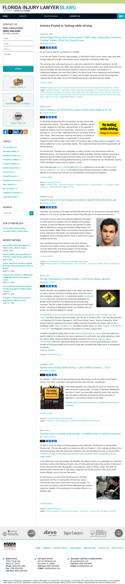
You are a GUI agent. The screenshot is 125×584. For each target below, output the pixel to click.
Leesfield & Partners (84, 88)
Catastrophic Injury (53, 261)
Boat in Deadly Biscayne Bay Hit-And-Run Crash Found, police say (17, 242)
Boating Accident (11, 150)
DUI (110, 264)
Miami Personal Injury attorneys (100, 92)
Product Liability (11, 156)
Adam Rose (79, 167)
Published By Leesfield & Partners (114, 8)
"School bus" (65, 90)
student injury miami (51, 97)
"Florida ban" (50, 421)
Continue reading (46, 82)
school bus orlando (105, 94)
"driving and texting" (82, 185)
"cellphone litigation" (66, 264)
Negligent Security (11, 170)
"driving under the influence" (69, 511)
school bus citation (52, 94)
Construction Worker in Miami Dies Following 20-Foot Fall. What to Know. (17, 262)
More (120, 16)
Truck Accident (114, 88)
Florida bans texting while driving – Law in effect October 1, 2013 (75, 367)
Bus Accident (63, 88)
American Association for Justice (88, 333)
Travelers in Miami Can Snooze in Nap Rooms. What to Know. (17, 281)
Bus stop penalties (87, 90)
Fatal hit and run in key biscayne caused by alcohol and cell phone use (78, 200)
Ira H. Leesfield (63, 167)
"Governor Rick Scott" (96, 511)
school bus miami (92, 94)
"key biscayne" (92, 264)
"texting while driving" (56, 187)
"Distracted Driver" (52, 185)
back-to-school (76, 90)
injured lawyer (56, 92)
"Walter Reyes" (103, 264)
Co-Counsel (18, 97)
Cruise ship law (18, 114)
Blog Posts (118, 546)
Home (11, 16)
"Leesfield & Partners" (53, 90)
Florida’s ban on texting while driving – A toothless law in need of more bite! (80, 433)
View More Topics (10, 183)
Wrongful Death (82, 261)
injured (48, 92)
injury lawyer (76, 92)
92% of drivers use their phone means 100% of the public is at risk (75, 109)
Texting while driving (99, 88)
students (62, 97)
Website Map (92, 546)
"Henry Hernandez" (80, 264)
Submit (18, 69)
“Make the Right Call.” (64, 326)
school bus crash (65, 94)
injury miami (85, 92)
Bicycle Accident (52, 88)
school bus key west (78, 94)
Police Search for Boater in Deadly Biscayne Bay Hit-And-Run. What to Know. (17, 252)
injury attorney (66, 92)
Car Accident (72, 88)
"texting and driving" (76, 421)
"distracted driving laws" (67, 185)
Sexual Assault (10, 166)
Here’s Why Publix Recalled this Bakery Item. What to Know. (15, 233)
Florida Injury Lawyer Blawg (39, 9)
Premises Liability (11, 153)
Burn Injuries (9, 173)
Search (31, 199)
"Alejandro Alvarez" (52, 264)
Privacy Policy (65, 546)
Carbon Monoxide (11, 160)
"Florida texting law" (96, 185)
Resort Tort (9, 163)
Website (34, 16)
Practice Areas (63, 16)
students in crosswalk (75, 97)
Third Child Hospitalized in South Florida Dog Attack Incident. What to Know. (17, 271)
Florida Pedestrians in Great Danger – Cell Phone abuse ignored (75, 279)
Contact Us (92, 16)
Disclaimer (79, 546)
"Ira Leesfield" (108, 185)
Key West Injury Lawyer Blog (14, 217)
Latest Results (18, 81)
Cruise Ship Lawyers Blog (13, 214)
